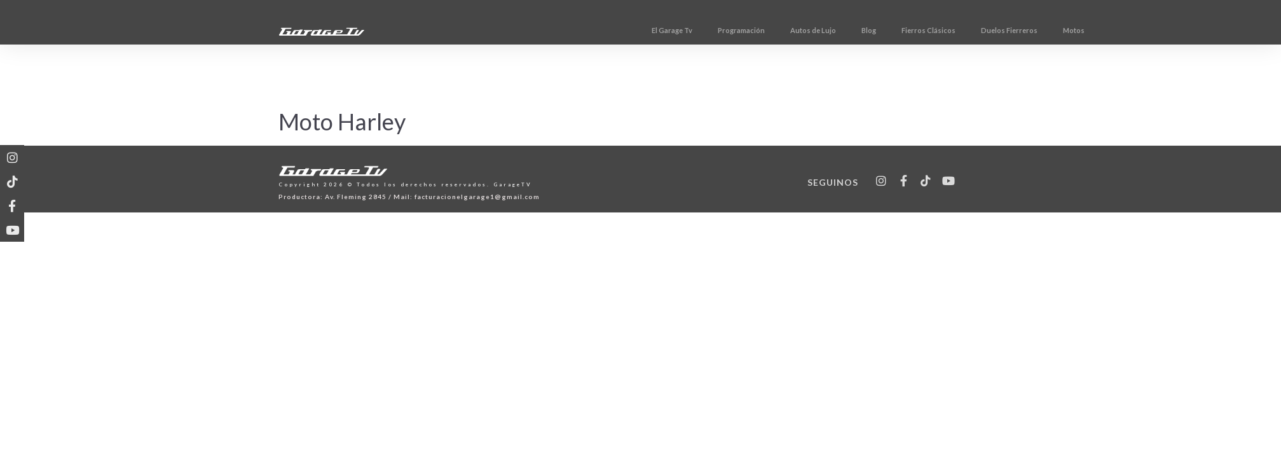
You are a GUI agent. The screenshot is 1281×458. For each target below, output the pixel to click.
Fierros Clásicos (987, 30)
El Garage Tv (730, 30)
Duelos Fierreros (1067, 30)
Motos (1132, 30)
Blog (927, 30)
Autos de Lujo (871, 30)
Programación (799, 30)
